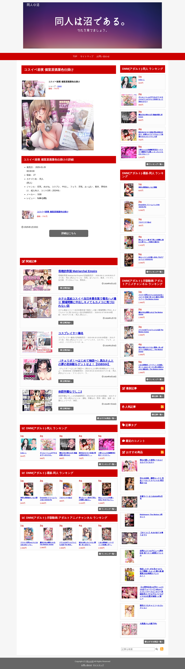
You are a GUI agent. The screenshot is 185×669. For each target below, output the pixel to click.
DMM (59, 86)
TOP (75, 56)
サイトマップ (86, 56)
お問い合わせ (103, 56)
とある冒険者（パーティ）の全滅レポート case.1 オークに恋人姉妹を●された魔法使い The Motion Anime (151, 367)
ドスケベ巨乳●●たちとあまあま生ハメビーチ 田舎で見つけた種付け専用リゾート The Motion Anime (151, 297)
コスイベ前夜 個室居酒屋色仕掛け (52, 212)
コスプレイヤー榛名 (70, 333)
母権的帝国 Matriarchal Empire (77, 271)
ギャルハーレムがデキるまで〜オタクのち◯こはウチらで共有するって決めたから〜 (150, 99)
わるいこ (23, 453)
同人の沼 (90, 661)
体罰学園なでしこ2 (70, 391)
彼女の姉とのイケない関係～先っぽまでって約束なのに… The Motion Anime (150, 349)
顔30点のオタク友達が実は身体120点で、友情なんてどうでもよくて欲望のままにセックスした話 (150, 134)
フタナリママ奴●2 (65, 498)
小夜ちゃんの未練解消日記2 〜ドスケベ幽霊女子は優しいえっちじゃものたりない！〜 (150, 152)
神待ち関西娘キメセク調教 (147, 187)
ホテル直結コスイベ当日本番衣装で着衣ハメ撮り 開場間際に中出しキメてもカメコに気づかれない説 (87, 302)
